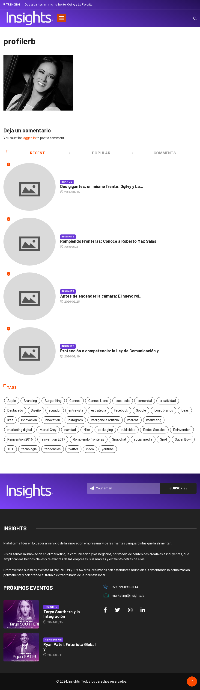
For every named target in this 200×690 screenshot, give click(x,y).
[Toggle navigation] (61, 18)
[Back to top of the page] (192, 681)
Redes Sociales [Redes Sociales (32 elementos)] (154, 430)
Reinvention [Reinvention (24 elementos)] (182, 430)
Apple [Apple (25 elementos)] (11, 401)
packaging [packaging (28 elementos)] (105, 430)
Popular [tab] (89, 153)
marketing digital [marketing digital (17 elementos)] (19, 430)
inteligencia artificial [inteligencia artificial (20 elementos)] (105, 420)
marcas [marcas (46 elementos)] (132, 420)
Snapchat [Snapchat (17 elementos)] (119, 439)
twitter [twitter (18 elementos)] (73, 449)
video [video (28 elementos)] (90, 449)
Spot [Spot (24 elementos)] (163, 439)
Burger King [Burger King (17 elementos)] (53, 401)
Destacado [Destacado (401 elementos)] (15, 410)
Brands (66, 181)
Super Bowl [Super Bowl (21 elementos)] (183, 439)
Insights (68, 236)
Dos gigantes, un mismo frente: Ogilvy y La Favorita (59, 4)
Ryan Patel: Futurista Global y (69, 647)
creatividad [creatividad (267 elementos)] (168, 401)
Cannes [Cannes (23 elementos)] (75, 401)
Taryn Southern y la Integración (61, 614)
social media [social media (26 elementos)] (143, 439)
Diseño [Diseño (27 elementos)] (36, 410)
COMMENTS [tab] (154, 153)
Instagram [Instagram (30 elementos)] (75, 420)
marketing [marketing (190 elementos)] (153, 420)
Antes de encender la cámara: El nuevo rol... (101, 295)
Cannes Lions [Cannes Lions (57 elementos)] (98, 401)
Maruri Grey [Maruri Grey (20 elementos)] (48, 430)
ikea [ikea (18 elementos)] (10, 420)
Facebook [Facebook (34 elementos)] (121, 410)
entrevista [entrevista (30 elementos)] (76, 410)
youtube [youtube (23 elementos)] (108, 449)
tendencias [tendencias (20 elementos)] (53, 449)
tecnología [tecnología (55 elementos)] (29, 449)
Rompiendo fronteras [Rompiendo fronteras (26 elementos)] (88, 439)
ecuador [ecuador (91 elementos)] (55, 410)
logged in (29, 138)
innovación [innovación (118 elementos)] (29, 420)
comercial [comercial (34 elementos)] (144, 401)
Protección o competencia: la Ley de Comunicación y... (111, 350)
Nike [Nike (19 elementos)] (87, 430)
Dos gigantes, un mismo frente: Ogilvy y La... (101, 186)
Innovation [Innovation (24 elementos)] (52, 420)
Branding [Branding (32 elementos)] (30, 401)
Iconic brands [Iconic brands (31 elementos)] (163, 410)
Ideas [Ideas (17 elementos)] (185, 410)
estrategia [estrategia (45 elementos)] (98, 410)
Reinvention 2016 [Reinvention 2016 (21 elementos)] (20, 439)
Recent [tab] (25, 153)
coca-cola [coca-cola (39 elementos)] (123, 401)
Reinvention (53, 639)
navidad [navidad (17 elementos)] (70, 430)
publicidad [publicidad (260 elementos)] (128, 430)
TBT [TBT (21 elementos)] (10, 449)
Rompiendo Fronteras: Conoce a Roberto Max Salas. (109, 241)
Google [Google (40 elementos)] (141, 410)
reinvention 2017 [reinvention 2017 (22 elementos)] (53, 439)
